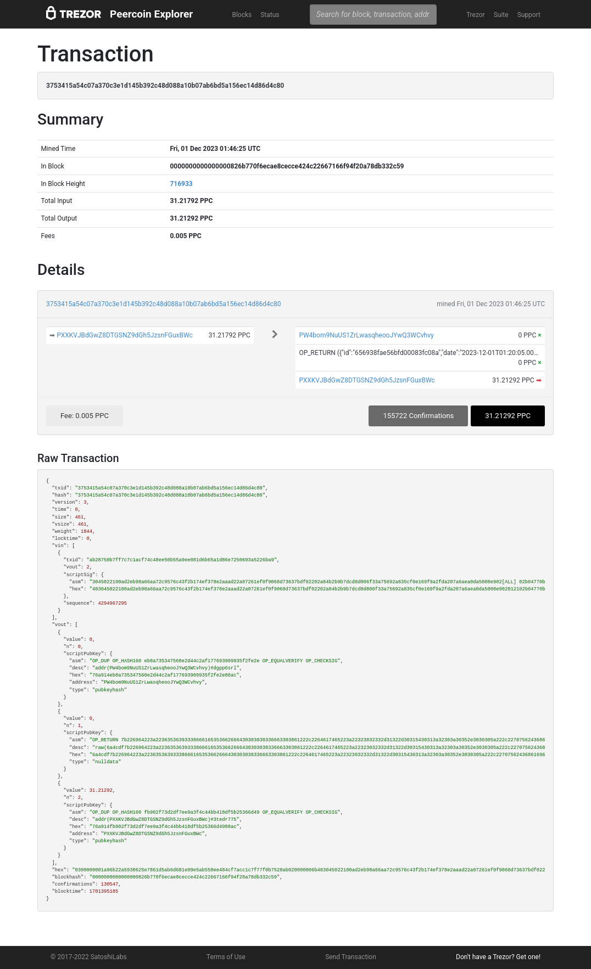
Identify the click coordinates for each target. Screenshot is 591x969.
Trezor (475, 15)
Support (528, 15)
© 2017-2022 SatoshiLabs (89, 957)
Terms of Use (226, 957)
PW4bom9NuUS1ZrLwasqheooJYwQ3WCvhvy (366, 335)
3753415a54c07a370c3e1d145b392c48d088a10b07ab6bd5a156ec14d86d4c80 (163, 304)
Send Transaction (350, 957)
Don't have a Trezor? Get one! (498, 957)
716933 (181, 184)
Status (269, 15)
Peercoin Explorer (151, 14)
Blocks (242, 15)
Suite (501, 15)
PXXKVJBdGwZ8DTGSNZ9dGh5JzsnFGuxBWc (124, 335)
